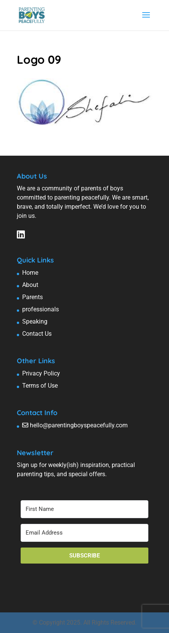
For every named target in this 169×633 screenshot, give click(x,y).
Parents (32, 297)
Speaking (34, 321)
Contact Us (37, 333)
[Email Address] (84, 533)
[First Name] (84, 509)
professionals (40, 309)
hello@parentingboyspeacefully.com (79, 425)
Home (30, 272)
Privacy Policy (41, 373)
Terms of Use (40, 385)
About (30, 284)
